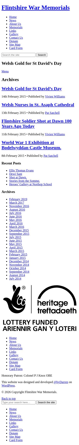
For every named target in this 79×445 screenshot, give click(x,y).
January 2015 (17, 257)
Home (13, 17)
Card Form (16, 48)
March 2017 (16, 202)
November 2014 (19, 264)
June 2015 (15, 240)
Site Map (14, 44)
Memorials (15, 27)
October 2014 (17, 268)
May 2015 (15, 244)
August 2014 (17, 275)
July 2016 (15, 213)
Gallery (13, 34)
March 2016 (16, 226)
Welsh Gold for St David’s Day (32, 88)
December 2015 (19, 230)
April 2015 (16, 247)
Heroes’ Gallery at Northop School (30, 184)
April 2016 (16, 223)
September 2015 (19, 233)
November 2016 (19, 206)
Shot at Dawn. (18, 177)
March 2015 (16, 251)
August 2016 (17, 209)
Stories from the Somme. (24, 180)
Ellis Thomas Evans (21, 170)
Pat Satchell (52, 112)
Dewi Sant (15, 174)
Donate (13, 41)
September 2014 (19, 271)
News (12, 20)
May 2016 (15, 220)
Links (12, 30)
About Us (15, 23)
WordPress (8, 385)
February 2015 (18, 254)
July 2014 (15, 278)
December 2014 (19, 261)
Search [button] (42, 54)
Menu (5, 71)
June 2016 (15, 216)
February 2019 (18, 199)
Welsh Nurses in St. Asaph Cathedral (38, 104)
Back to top (9, 398)
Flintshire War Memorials (36, 7)
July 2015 (15, 237)
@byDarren (61, 382)
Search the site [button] (46, 402)
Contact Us (16, 37)
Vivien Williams (55, 96)
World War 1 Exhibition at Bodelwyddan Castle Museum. (31, 145)
